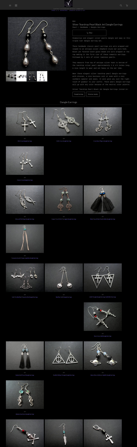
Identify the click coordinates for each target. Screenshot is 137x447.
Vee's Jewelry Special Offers (57, 417)
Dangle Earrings (78, 94)
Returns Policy (41, 417)
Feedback (109, 417)
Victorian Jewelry (93, 94)
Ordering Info (28, 417)
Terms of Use (98, 417)
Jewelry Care (74, 417)
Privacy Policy (86, 417)
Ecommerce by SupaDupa (70, 438)
